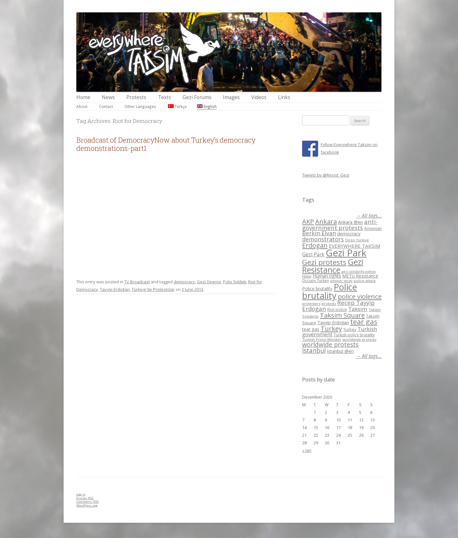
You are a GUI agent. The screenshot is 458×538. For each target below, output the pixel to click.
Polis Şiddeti (234, 282)
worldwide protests (359, 339)
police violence (360, 296)
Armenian (373, 228)
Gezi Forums (197, 97)
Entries (85, 498)
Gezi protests (324, 262)
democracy (184, 282)
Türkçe (177, 106)
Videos (259, 97)
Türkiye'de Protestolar (153, 289)
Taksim (357, 309)
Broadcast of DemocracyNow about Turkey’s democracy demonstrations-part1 (165, 144)
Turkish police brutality (354, 335)
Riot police (337, 309)
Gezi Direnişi (209, 282)
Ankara (326, 221)
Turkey (331, 328)
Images (231, 97)
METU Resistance (360, 276)
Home (83, 97)
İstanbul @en (340, 351)
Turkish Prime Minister (321, 339)
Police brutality (317, 289)
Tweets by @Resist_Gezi (325, 175)
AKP (308, 221)
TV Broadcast (137, 282)
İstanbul (314, 350)
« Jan (306, 450)
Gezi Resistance (332, 265)
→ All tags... (369, 215)
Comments (87, 502)
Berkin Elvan (319, 233)
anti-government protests (340, 224)
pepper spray (341, 281)
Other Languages (140, 106)
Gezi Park (313, 254)
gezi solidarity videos (359, 271)
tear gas (363, 321)
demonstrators (323, 239)
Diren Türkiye (357, 240)
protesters (311, 303)
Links (284, 97)
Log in (81, 494)
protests (329, 303)
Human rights (327, 276)
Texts (164, 97)
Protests (136, 97)
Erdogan (315, 245)
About (81, 106)
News (108, 97)
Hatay (306, 276)
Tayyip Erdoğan (115, 289)
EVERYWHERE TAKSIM (354, 246)
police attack (365, 280)
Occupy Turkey (315, 280)
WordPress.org (87, 505)
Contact (106, 106)
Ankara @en (350, 222)
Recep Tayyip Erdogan (338, 306)
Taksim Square (342, 315)
